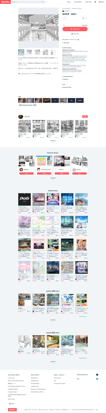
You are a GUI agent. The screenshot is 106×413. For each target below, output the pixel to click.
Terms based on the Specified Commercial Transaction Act (82, 409)
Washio (79, 169)
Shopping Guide (34, 380)
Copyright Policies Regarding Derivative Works (17, 395)
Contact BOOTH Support (59, 383)
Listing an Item (11, 378)
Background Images (76, 8)
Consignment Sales (12, 391)
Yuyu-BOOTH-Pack (82, 60)
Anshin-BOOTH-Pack (73, 60)
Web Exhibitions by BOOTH (37, 391)
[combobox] (28, 2)
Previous (19, 28)
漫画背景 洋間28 (65, 134)
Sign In (69, 1)
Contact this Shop (66, 87)
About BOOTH (77, 1)
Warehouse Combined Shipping (38, 389)
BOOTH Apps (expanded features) (16, 380)
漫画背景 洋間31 (22, 134)
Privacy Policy (57, 409)
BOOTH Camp (11, 399)
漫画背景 (26, 169)
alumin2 (27, 116)
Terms (63, 84)
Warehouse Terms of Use (43, 409)
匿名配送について (12, 383)
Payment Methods (35, 383)
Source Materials (66, 8)
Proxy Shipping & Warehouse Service (16, 386)
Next (57, 28)
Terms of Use (34, 409)
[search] (43, 2)
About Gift (66, 42)
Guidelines (51, 409)
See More (53, 179)
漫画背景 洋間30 (36, 134)
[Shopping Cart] (95, 2)
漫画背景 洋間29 (51, 134)
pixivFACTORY (65, 71)
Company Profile (27, 409)
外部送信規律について (65, 409)
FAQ (55, 380)
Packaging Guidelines (13, 389)
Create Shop (88, 1)
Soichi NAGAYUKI (46, 169)
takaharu (61, 169)
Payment (66, 79)
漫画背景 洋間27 (79, 134)
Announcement (57, 378)
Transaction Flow (35, 386)
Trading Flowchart (68, 76)
